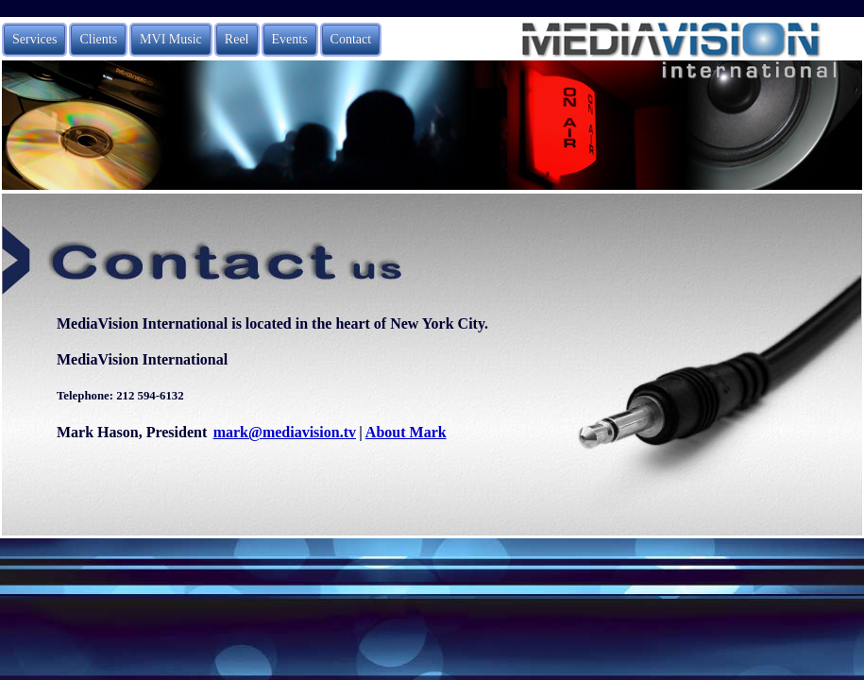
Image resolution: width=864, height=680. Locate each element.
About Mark (406, 432)
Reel (237, 39)
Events (290, 39)
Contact (351, 39)
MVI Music (171, 39)
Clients (98, 39)
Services (34, 39)
